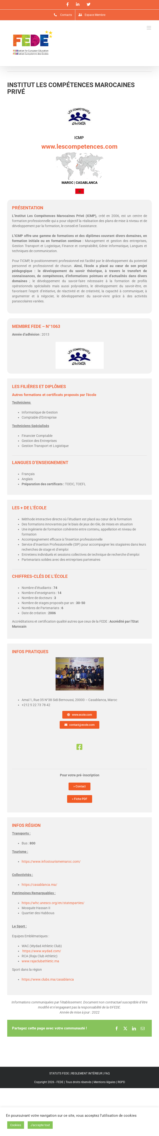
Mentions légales (104, 1082)
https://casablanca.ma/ (39, 885)
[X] (125, 1028)
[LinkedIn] (134, 1028)
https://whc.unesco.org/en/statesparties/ (53, 903)
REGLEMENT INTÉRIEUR (86, 1073)
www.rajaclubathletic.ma (40, 961)
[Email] (142, 1028)
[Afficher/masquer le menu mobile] (149, 27)
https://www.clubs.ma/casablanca (48, 979)
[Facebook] (116, 1028)
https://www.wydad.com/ (41, 951)
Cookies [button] (15, 1125)
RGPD (121, 1082)
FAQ (107, 1073)
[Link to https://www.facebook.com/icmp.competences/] (79, 747)
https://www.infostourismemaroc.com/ (51, 861)
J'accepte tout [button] (40, 1125)
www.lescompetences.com (79, 146)
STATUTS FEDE (59, 1073)
